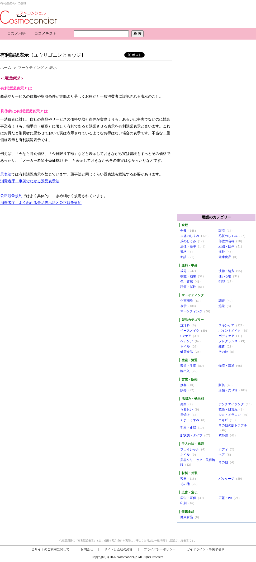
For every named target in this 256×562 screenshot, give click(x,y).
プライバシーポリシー (160, 549)
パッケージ (226, 478)
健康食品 (225, 257)
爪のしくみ (188, 241)
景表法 (5, 174)
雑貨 (222, 346)
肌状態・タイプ (191, 435)
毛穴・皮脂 (188, 428)
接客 (183, 385)
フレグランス (228, 341)
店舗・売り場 (228, 390)
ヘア (222, 454)
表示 (53, 68)
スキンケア (226, 325)
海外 (222, 252)
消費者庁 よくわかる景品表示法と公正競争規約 (41, 203)
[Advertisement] (96, 44)
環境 (222, 230)
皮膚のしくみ (189, 236)
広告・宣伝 (188, 498)
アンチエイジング (231, 404)
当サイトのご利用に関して (50, 549)
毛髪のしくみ (228, 236)
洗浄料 (185, 325)
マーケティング (31, 68)
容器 (183, 478)
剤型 (222, 281)
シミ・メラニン (230, 415)
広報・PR (225, 498)
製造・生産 (188, 366)
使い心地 (225, 276)
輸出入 (185, 371)
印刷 (183, 503)
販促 (222, 385)
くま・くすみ (189, 420)
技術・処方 (226, 271)
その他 (223, 352)
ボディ (223, 449)
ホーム (5, 68)
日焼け (185, 415)
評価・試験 (188, 287)
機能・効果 (188, 276)
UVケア (185, 336)
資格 (183, 252)
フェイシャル (189, 449)
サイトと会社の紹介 (118, 549)
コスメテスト (45, 34)
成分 (183, 271)
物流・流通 (226, 366)
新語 (183, 257)
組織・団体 (226, 246)
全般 (183, 230)
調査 (222, 301)
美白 (183, 404)
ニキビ (223, 420)
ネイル (185, 346)
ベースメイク (189, 330)
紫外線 (223, 435)
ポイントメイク (230, 330)
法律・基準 (188, 246)
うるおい (186, 409)
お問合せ (86, 549)
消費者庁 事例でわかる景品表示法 (29, 181)
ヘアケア (186, 341)
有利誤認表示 (14, 55)
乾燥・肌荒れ (228, 409)
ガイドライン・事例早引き (206, 549)
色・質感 (186, 281)
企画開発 (186, 301)
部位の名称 (226, 241)
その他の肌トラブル (233, 425)
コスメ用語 (16, 34)
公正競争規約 (11, 196)
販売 (183, 390)
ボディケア (226, 336)
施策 (222, 306)
